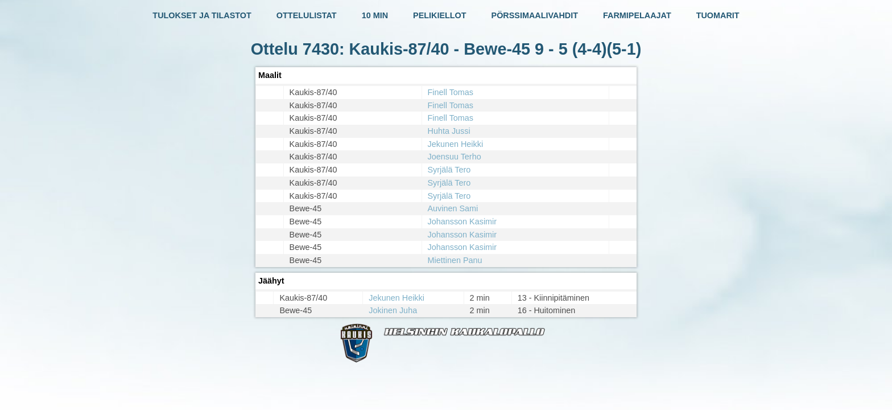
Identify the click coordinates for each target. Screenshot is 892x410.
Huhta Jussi (449, 131)
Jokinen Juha (393, 310)
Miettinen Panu (455, 260)
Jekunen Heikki (456, 144)
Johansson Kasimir (462, 221)
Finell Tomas (451, 92)
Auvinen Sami (453, 208)
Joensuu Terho (454, 156)
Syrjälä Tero (449, 169)
